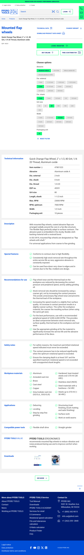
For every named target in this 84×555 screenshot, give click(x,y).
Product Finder (36, 531)
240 (72, 106)
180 (65, 106)
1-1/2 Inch (50, 82)
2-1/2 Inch (50, 86)
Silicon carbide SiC (69, 70)
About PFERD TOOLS (10, 501)
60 (45, 106)
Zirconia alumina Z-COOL (46, 75)
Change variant (74, 28)
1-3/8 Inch (61, 82)
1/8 (66, 98)
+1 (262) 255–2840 (68, 521)
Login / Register (59, 45)
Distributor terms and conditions (14, 551)
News (4, 508)
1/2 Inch (60, 117)
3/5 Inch (41, 90)
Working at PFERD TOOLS (12, 511)
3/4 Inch (68, 86)
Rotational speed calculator (41, 518)
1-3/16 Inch (72, 82)
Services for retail (37, 511)
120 (58, 106)
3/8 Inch (50, 90)
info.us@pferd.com (68, 516)
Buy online (47, 52)
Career (32, 5)
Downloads (34, 504)
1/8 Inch (73, 98)
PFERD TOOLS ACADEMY (40, 508)
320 (40, 110)
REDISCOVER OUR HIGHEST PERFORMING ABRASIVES (42, 1)
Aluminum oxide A (44, 70)
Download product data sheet (51, 33)
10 (39, 133)
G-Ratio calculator (37, 527)
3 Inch (59, 86)
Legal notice (6, 5)
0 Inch (40, 98)
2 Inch (40, 86)
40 (39, 106)
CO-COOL (56, 70)
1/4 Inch (57, 98)
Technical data (44, 28)
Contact (5, 504)
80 (51, 106)
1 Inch (40, 82)
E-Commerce (35, 514)
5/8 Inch (60, 90)
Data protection (20, 5)
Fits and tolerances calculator (38, 522)
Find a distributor (71, 52)
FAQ (31, 534)
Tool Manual (35, 501)
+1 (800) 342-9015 (68, 511)
